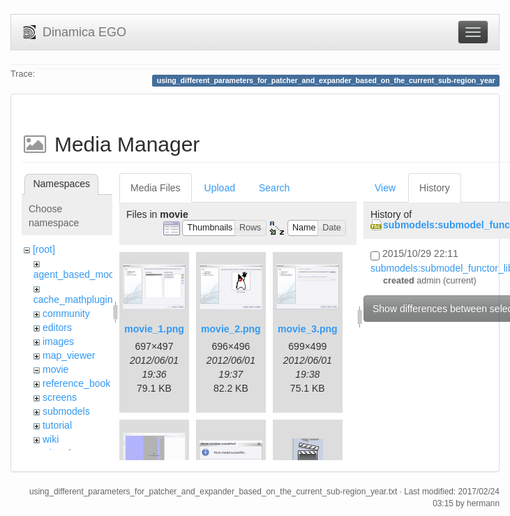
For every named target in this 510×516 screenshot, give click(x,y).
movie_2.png (231, 328)
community (66, 313)
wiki (51, 439)
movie (55, 369)
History (434, 187)
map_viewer (69, 355)
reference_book (76, 383)
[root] (44, 249)
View (385, 187)
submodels (66, 411)
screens (60, 397)
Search (274, 187)
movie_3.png (308, 328)
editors (57, 327)
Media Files (155, 187)
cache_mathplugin (73, 299)
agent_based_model (77, 274)
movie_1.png (154, 328)
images (58, 341)
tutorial (57, 425)
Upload (219, 187)
